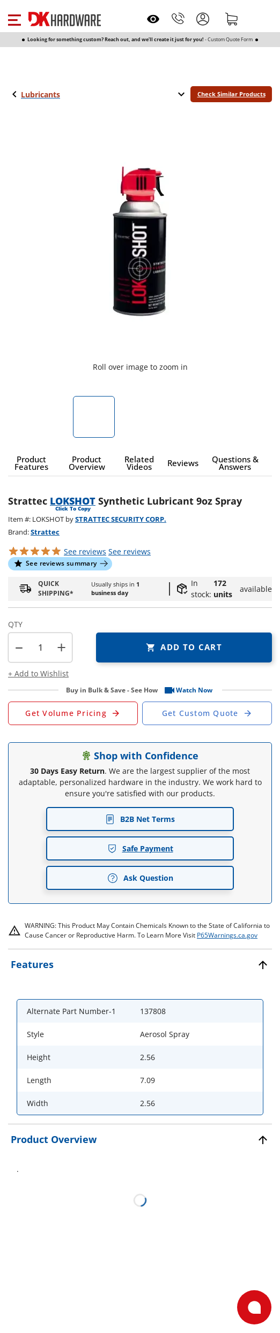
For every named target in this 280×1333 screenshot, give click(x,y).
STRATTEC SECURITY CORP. (120, 519)
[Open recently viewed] (153, 19)
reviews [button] (129, 551)
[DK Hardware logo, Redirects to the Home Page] (64, 19)
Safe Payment (140, 848)
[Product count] (40, 647)
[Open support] (254, 1307)
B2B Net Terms (140, 819)
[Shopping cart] (231, 18)
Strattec (45, 532)
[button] (14, 18)
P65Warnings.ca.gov (227, 935)
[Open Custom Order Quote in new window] (207, 713)
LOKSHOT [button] (72, 500)
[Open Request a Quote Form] (73, 713)
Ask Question (140, 878)
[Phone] (178, 18)
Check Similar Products (231, 94)
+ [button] (61, 647)
